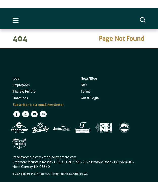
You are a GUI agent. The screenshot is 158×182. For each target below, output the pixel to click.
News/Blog (89, 78)
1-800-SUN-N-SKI (67, 162)
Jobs (16, 78)
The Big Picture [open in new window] (24, 91)
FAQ (84, 85)
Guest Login (90, 98)
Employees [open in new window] (21, 85)
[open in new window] (19, 134)
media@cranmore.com (60, 157)
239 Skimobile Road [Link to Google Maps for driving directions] (97, 162)
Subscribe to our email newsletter (38, 105)
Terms (85, 91)
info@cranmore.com (27, 157)
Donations (20, 98)
